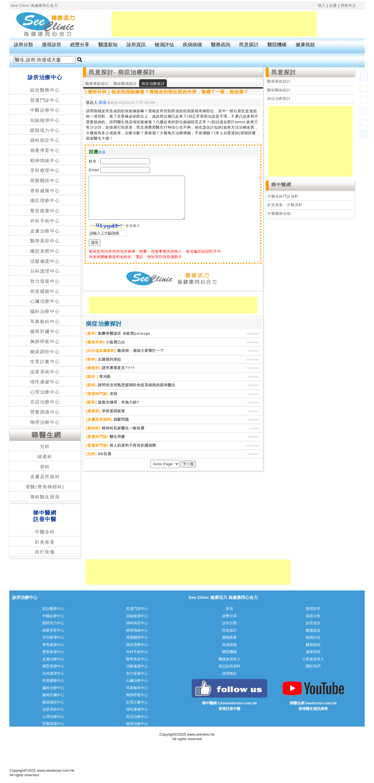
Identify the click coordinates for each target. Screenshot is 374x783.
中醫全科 (45, 532)
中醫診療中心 (45, 110)
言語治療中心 (45, 402)
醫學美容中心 (45, 241)
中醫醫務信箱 (279, 213)
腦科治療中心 (45, 311)
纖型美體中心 (45, 251)
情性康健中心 (45, 382)
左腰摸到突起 (109, 359)
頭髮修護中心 (45, 261)
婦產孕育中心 (45, 150)
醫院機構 (277, 44)
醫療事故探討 (97, 83)
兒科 (45, 446)
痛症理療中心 (45, 200)
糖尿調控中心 (45, 351)
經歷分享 (79, 44)
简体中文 (348, 5)
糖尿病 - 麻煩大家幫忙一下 (140, 351)
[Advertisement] (214, 24)
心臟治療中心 (45, 301)
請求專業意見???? (118, 368)
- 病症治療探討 (134, 72)
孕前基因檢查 (113, 411)
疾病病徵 (192, 44)
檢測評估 (164, 44)
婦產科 (44, 456)
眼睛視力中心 (45, 130)
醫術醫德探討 (125, 83)
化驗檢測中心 (45, 120)
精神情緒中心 (45, 160)
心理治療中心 (45, 392)
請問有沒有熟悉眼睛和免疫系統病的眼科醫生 (136, 385)
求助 (112, 394)
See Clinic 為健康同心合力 (34, 5)
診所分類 (23, 44)
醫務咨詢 (220, 44)
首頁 (229, 608)
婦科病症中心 (45, 140)
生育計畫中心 (45, 361)
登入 (322, 5)
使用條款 (229, 673)
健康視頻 (305, 44)
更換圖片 (132, 226)
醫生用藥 (116, 436)
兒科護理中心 (45, 271)
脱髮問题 (120, 419)
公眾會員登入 (313, 659)
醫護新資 (313, 630)
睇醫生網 (46, 435)
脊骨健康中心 (45, 190)
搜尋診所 (51, 44)
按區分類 (313, 616)
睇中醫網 (281, 184)
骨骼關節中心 (45, 180)
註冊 (333, 5)
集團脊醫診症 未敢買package (123, 333)
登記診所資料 (229, 666)
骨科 (45, 466)
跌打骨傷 (45, 552)
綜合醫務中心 (45, 90)
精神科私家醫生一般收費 (123, 428)
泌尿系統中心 (45, 371)
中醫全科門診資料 (282, 196)
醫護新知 (108, 44)
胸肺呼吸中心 (45, 341)
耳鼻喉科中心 (45, 321)
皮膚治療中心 (45, 231)
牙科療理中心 (45, 170)
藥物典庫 (229, 637)
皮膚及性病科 (45, 476)
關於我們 (313, 666)
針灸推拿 (45, 542)
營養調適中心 (45, 412)
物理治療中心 (45, 422)
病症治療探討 (279, 98)
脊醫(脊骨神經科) (45, 486)
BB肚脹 (104, 454)
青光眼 (104, 376)
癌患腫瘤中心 (45, 291)
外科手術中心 (45, 221)
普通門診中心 (45, 100)
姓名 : (94, 161)
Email (94, 170)
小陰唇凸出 (115, 342)
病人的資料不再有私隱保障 (132, 445)
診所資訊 (136, 44)
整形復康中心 (45, 210)
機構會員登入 (229, 659)
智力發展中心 (45, 281)
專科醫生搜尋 (45, 497)
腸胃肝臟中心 (45, 331)
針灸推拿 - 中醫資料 (284, 205)
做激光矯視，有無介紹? (118, 402)
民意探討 (248, 44)
